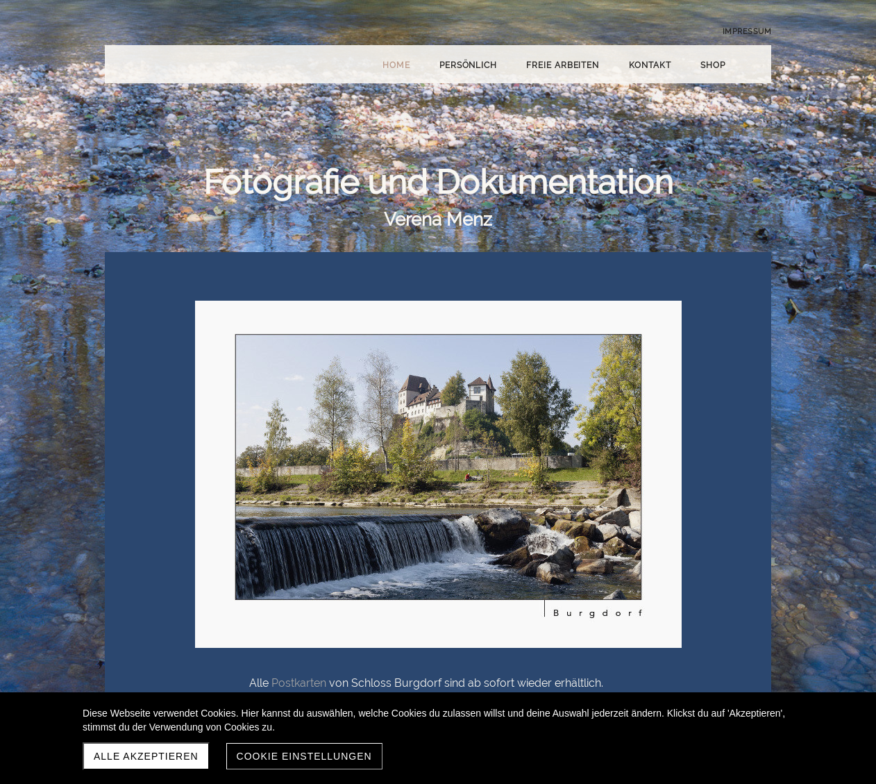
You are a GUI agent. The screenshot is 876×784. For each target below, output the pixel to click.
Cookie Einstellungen (304, 756)
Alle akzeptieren (146, 756)
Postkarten (298, 683)
